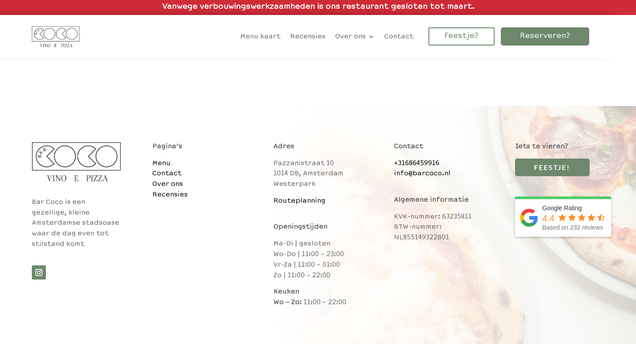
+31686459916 (416, 163)
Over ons (167, 184)
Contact (167, 173)
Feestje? (461, 36)
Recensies (170, 195)
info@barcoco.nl (422, 173)
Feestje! (551, 167)
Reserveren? (545, 36)
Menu (161, 163)
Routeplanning (299, 201)
